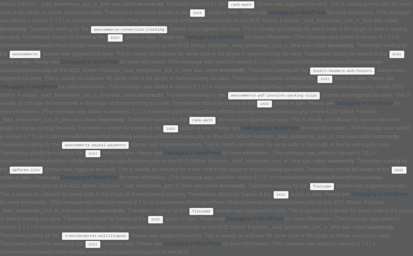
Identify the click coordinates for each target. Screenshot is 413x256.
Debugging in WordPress (297, 12)
